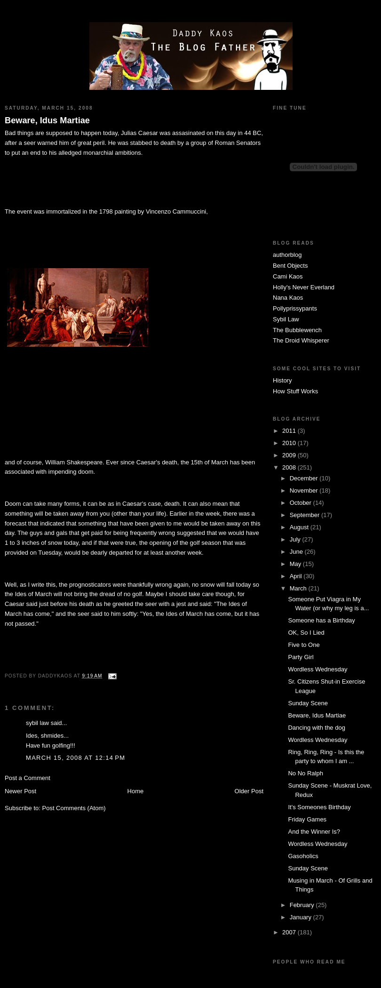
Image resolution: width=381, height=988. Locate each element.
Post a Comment (27, 777)
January (301, 917)
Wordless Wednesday (317, 669)
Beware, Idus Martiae (47, 120)
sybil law (37, 722)
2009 (290, 455)
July (296, 539)
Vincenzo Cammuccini (176, 211)
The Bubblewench (297, 330)
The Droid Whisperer (301, 340)
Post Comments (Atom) (74, 808)
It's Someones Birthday (319, 807)
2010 (290, 442)
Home (135, 791)
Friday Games (307, 819)
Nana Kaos (288, 297)
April (297, 576)
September (305, 514)
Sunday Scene (308, 703)
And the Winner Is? (314, 831)
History (282, 380)
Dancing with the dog (316, 727)
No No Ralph (305, 773)
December (305, 478)
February (303, 904)
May (296, 563)
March (299, 588)
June (297, 551)
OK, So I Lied (306, 632)
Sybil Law (286, 319)
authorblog (287, 254)
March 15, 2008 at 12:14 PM (75, 757)
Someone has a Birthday (321, 620)
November (305, 490)
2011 (290, 430)
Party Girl (300, 657)
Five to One (303, 644)
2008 (290, 467)
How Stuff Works (295, 391)
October (301, 502)
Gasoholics (303, 856)
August (300, 527)
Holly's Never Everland (303, 287)
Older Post (249, 791)
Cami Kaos (288, 276)
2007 (290, 932)
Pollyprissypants (295, 308)
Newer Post (20, 791)
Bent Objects (290, 265)
